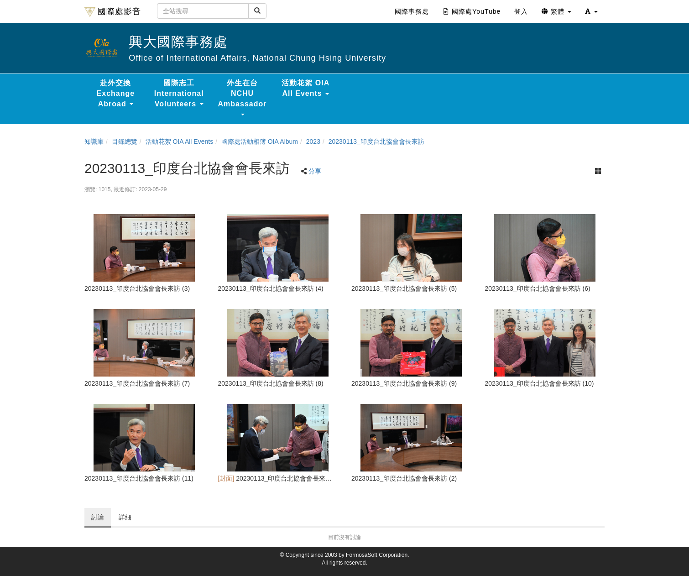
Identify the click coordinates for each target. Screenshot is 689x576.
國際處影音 (112, 12)
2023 (313, 141)
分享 (314, 171)
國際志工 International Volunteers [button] (179, 93)
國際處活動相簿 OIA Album (259, 141)
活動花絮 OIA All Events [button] (305, 88)
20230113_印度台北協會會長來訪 (376, 141)
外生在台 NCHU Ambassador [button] (242, 97)
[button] (591, 11)
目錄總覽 (124, 141)
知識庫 (94, 141)
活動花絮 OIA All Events (180, 141)
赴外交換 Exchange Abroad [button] (116, 93)
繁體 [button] (556, 11)
